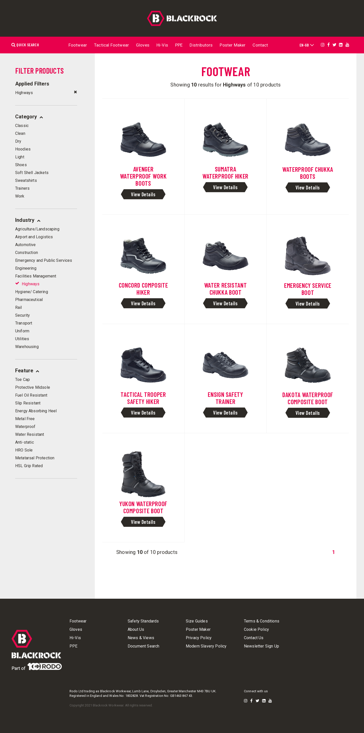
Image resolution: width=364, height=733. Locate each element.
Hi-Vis (162, 45)
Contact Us (254, 638)
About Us (136, 629)
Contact (260, 45)
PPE (179, 45)
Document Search (143, 646)
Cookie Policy (256, 629)
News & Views (141, 638)
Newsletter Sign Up (261, 646)
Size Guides (197, 621)
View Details (143, 194)
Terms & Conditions (261, 621)
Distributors (201, 45)
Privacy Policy (199, 638)
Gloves (142, 45)
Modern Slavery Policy (206, 646)
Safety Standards (143, 621)
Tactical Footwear (111, 45)
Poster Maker (232, 45)
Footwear (78, 45)
